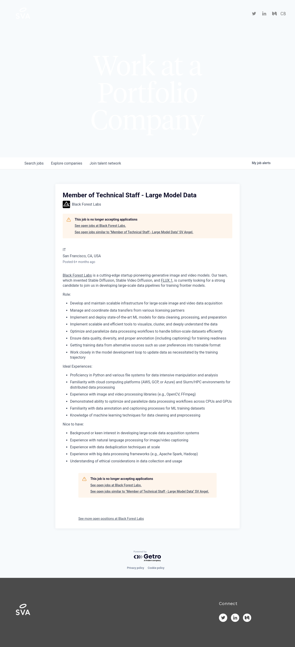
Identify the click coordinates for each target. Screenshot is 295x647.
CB (283, 14)
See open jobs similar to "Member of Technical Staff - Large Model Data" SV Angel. (134, 232)
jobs (34, 163)
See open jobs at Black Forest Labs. (100, 225)
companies (66, 163)
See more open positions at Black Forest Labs (111, 518)
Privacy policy (135, 568)
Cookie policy (156, 568)
